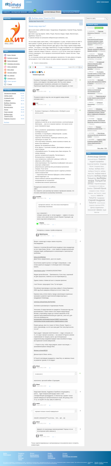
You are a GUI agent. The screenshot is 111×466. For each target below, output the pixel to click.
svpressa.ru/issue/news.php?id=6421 (44, 302)
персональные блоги (70, 12)
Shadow (41, 223)
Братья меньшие (12, 61)
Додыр (6, 109)
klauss (91, 109)
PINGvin (91, 47)
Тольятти (36, 62)
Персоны (21, 458)
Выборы (91, 169)
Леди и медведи (12, 67)
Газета (20, 459)
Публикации (90, 27)
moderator (92, 31)
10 (81, 67)
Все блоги (6, 122)
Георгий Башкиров (100, 183)
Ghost (38, 366)
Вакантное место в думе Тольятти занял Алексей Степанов (96, 97)
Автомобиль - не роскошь (94, 59)
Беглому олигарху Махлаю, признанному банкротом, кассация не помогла (96, 120)
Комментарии (98, 27)
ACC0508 (91, 118)
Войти (5, 453)
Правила (50, 456)
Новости (20, 455)
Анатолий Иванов (93, 159)
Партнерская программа (69, 456)
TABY (37, 90)
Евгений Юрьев (100, 188)
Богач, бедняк (11, 55)
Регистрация (7, 455)
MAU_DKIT (9, 43)
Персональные (34, 456)
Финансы (97, 69)
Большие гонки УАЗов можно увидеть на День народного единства (95, 55)
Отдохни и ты (11, 78)
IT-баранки (7, 100)
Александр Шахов (97, 156)
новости (6, 12)
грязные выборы (43, 62)
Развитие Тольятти (10, 119)
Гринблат (90, 188)
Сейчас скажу (8, 96)
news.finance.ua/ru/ (39, 270)
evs (37, 103)
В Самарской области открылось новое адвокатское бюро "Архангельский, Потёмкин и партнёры (95, 65)
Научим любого (12, 72)
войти (98, 2)
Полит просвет (8, 112)
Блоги (20, 456)
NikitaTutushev (43, 234)
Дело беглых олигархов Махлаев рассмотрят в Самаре (96, 135)
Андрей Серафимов (97, 161)
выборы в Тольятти (94, 171)
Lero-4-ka (91, 80)
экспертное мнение (19, 12)
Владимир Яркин (99, 166)
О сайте (50, 455)
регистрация (105, 2)
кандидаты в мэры (94, 191)
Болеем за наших (12, 58)
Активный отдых (9, 98)
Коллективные (34, 455)
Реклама (65, 455)
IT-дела (9, 84)
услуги (31, 12)
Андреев (101, 159)
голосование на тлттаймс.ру (96, 186)
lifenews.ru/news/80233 (40, 350)
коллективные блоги (52, 12)
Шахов (99, 210)
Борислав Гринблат (93, 164)
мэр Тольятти (97, 193)
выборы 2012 (99, 169)
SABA (90, 37)
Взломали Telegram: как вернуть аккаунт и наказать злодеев (96, 49)
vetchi (38, 403)
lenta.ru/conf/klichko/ (40, 257)
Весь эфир (101, 148)
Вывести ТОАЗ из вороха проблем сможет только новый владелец (96, 141)
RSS (105, 148)
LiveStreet (101, 463)
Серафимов (100, 198)
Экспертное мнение (10, 93)
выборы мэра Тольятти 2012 (97, 181)
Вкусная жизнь (8, 107)
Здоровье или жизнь (13, 64)
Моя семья (10, 70)
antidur (91, 96)
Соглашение (51, 458)
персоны (39, 12)
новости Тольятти (96, 197)
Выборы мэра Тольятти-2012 (43, 18)
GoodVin (38, 196)
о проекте (29, 2)
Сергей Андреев (96, 200)
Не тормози (10, 75)
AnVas (50, 67)
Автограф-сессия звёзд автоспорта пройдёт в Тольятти (96, 81)
